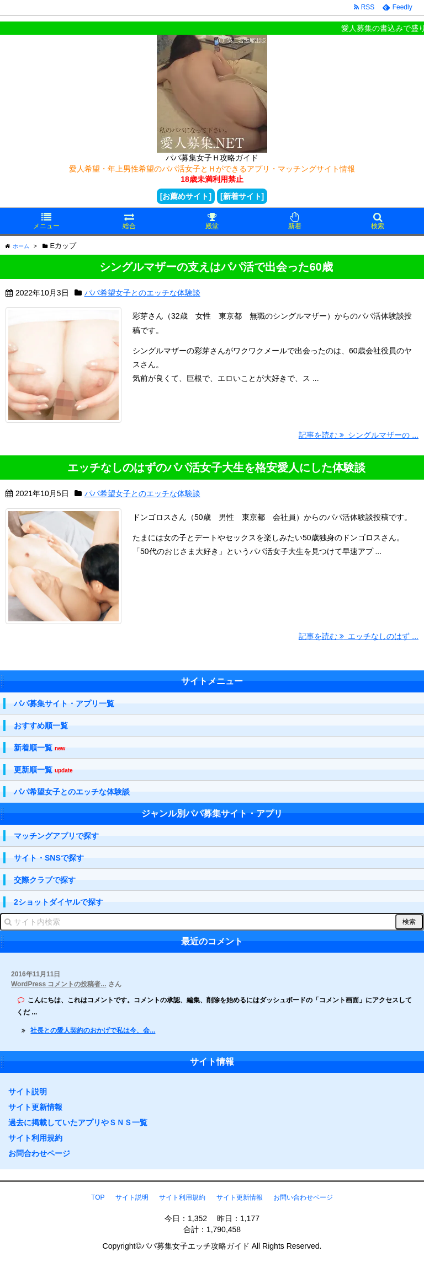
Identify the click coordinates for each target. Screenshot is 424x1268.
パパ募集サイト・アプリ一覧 (64, 703)
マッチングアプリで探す (56, 836)
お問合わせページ (39, 1153)
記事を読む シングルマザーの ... (358, 435)
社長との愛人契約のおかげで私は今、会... (92, 1030)
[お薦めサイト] (185, 196)
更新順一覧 (43, 770)
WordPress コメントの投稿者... (58, 984)
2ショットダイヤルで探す (58, 902)
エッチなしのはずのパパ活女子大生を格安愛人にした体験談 (216, 467)
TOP (97, 1197)
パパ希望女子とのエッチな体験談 (142, 292)
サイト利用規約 (35, 1137)
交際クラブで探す (45, 880)
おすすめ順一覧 (41, 725)
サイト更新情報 (35, 1107)
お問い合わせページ (303, 1197)
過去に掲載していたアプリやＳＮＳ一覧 (77, 1122)
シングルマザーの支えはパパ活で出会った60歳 (215, 267)
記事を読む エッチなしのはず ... (358, 636)
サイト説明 (27, 1091)
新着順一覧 (39, 748)
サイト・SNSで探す (49, 858)
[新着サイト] (242, 196)
